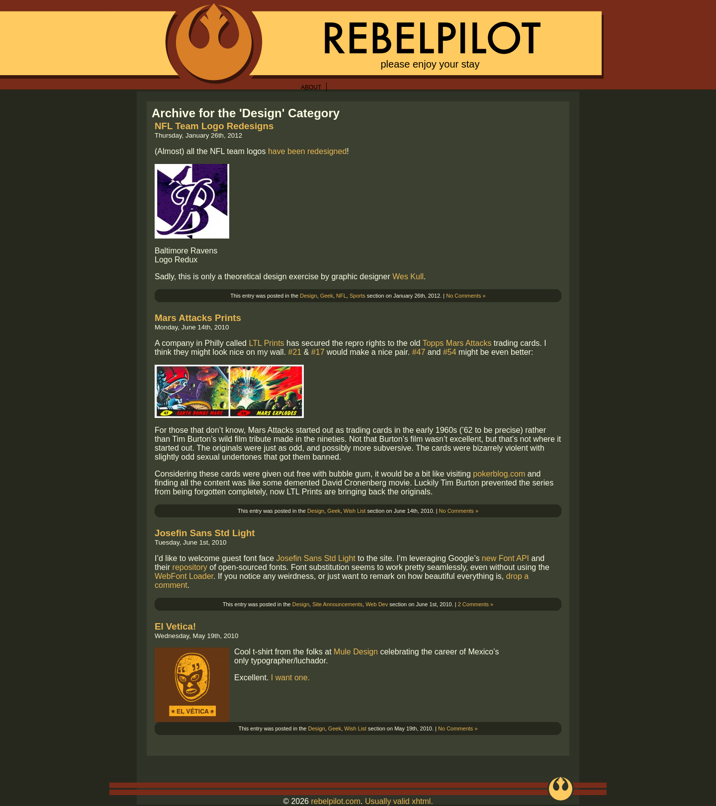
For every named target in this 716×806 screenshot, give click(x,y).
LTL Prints (266, 343)
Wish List (355, 511)
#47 (419, 352)
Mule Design (356, 651)
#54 (449, 352)
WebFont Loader (184, 576)
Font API (514, 558)
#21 (295, 352)
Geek (326, 296)
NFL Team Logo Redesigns (214, 126)
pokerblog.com (499, 474)
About (311, 87)
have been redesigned (307, 151)
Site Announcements (337, 604)
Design (308, 296)
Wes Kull (408, 276)
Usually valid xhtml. (399, 801)
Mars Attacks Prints (198, 318)
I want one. (290, 677)
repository (190, 567)
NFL (341, 296)
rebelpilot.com (335, 801)
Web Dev (376, 604)
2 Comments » (476, 604)
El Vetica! (175, 626)
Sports (357, 296)
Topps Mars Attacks (457, 343)
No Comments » (465, 296)
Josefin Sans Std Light (205, 533)
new (489, 558)
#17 (318, 352)
